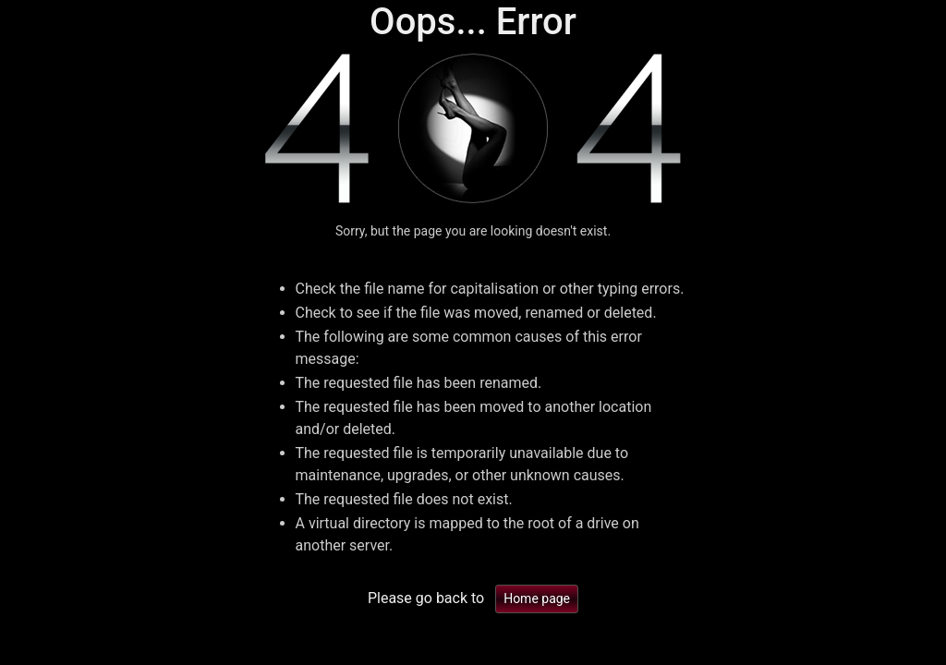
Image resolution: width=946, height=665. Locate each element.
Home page (536, 598)
